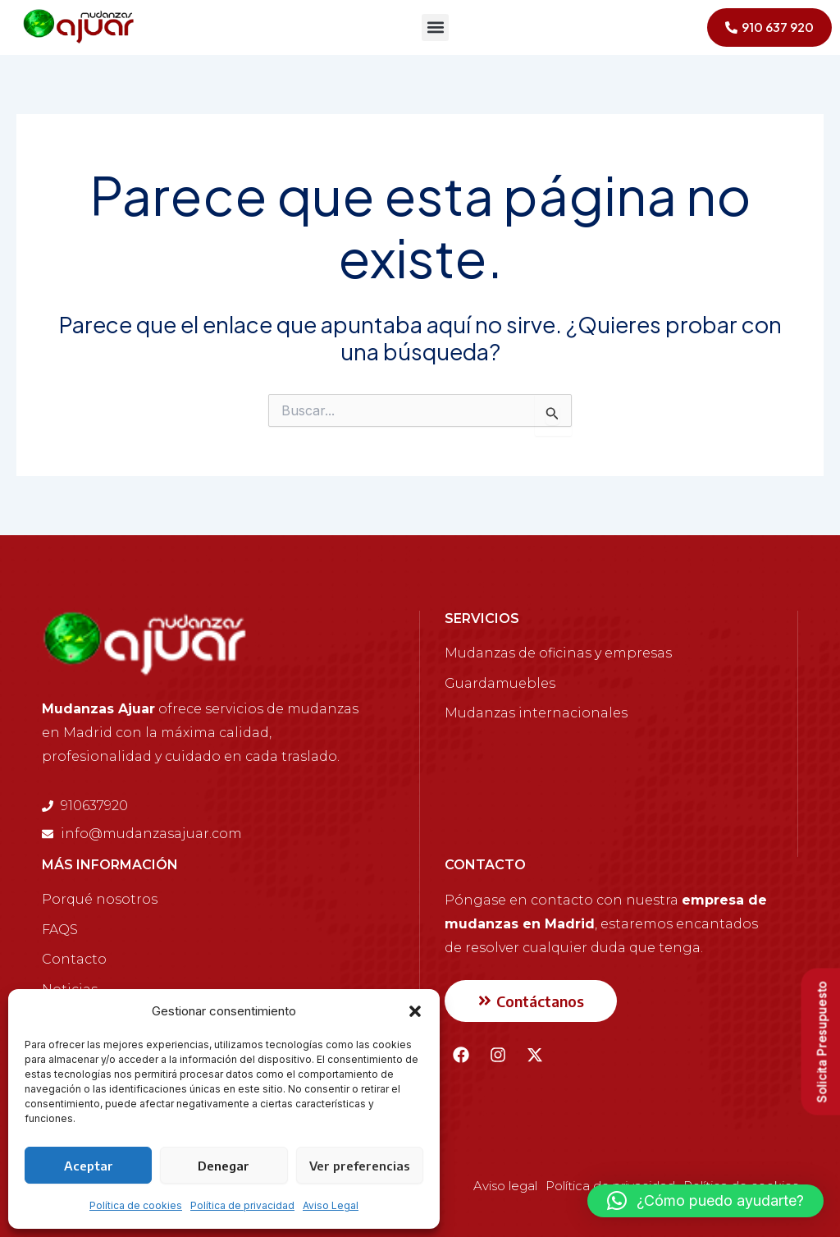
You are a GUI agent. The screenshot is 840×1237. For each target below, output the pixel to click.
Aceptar (88, 1165)
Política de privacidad (242, 1205)
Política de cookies (135, 1205)
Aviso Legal (330, 1205)
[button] (415, 1011)
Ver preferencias (359, 1165)
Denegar (223, 1165)
